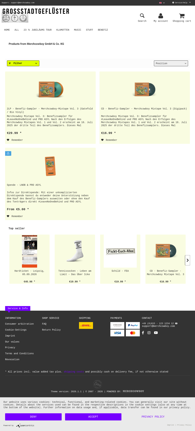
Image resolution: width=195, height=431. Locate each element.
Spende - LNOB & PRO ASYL (24, 185)
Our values (12, 342)
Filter (15, 63)
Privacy (10, 348)
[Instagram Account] (149, 335)
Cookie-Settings (16, 330)
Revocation (12, 360)
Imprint (10, 336)
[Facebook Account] (143, 335)
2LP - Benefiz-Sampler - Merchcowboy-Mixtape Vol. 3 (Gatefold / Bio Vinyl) (50, 110)
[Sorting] (171, 63)
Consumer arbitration (19, 324)
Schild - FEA (120, 271)
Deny (33, 417)
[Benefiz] (103, 30)
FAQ (44, 324)
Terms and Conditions (19, 354)
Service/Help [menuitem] (181, 3)
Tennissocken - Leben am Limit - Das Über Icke (74, 273)
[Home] (7, 30)
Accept (93, 417)
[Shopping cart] (182, 16)
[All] (16, 30)
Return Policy (51, 330)
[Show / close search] (142, 16)
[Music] (78, 30)
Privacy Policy (153, 417)
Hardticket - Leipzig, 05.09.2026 (29, 273)
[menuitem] (162, 3)
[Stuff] (90, 30)
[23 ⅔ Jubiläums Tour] (38, 30)
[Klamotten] (63, 30)
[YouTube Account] (156, 335)
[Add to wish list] (15, 140)
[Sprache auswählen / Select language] (162, 3)
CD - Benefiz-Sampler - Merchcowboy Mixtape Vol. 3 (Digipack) (144, 108)
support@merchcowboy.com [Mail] (159, 326)
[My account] (161, 16)
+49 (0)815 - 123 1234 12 (158, 324)
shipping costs (74, 372)
